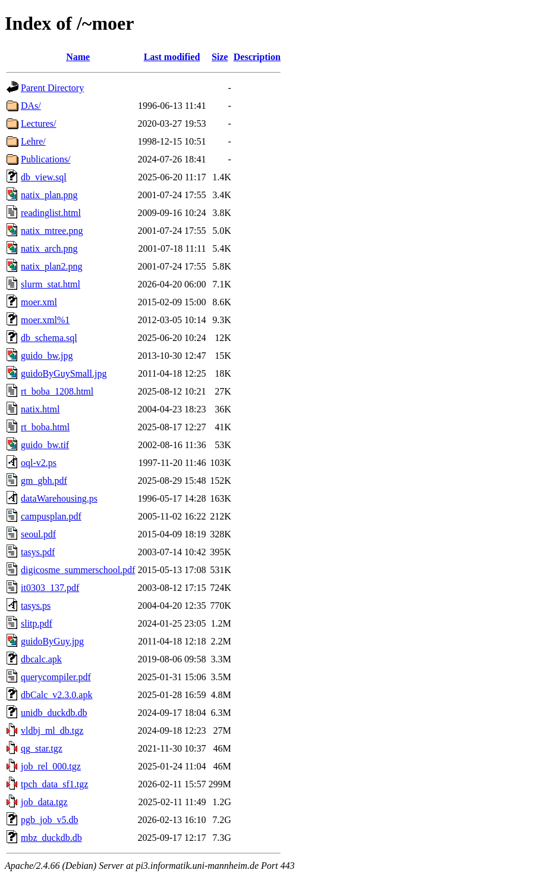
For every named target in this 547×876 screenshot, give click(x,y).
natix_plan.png (49, 195)
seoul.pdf (38, 534)
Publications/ (46, 159)
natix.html (40, 409)
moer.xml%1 (45, 320)
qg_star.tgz (41, 748)
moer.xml (39, 302)
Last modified (172, 57)
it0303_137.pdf (50, 588)
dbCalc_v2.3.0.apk (56, 695)
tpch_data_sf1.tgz (54, 784)
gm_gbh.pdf (44, 480)
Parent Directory (52, 88)
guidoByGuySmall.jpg (63, 373)
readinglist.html (51, 213)
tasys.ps (36, 605)
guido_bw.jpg (47, 356)
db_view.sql (44, 177)
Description (257, 57)
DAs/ (31, 106)
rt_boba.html (45, 427)
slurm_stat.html (50, 284)
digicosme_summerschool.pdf (78, 570)
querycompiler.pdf (56, 677)
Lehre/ (33, 141)
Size (220, 57)
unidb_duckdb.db (54, 713)
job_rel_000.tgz (51, 766)
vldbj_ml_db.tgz (52, 730)
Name (78, 57)
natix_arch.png (49, 248)
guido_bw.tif (45, 445)
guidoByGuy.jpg (52, 641)
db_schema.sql (49, 338)
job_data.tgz (44, 802)
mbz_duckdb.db (51, 838)
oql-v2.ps (38, 463)
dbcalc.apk (41, 659)
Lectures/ (38, 123)
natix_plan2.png (52, 266)
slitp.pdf (36, 623)
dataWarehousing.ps (59, 498)
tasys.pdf (38, 552)
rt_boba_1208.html (57, 391)
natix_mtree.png (52, 231)
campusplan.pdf (51, 516)
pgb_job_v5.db (49, 820)
